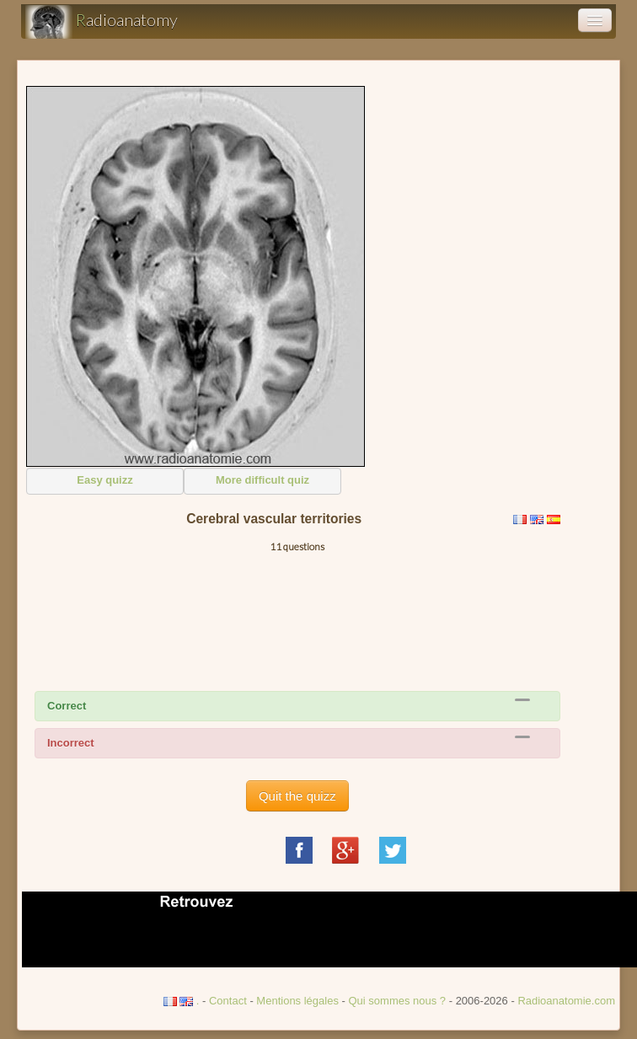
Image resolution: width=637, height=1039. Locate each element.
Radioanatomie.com (566, 1000)
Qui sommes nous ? (398, 1000)
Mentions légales (297, 1000)
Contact (228, 1000)
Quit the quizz (297, 796)
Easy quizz (104, 480)
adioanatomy (101, 22)
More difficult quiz (262, 480)
